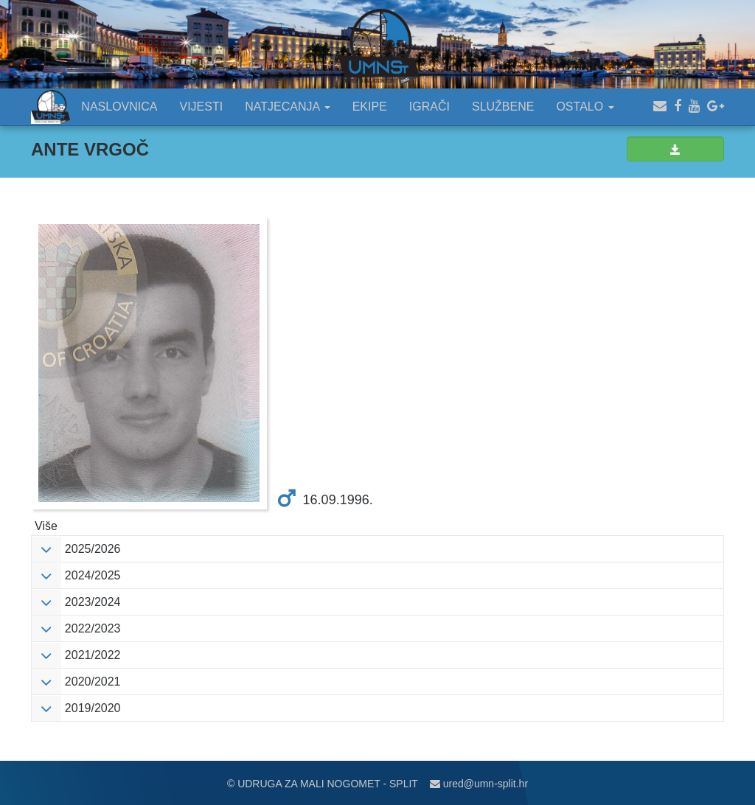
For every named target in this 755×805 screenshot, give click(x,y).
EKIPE (369, 106)
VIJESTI (201, 106)
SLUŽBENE (503, 106)
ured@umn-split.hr (479, 784)
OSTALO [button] (584, 106)
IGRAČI (429, 106)
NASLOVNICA (119, 106)
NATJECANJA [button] (287, 106)
